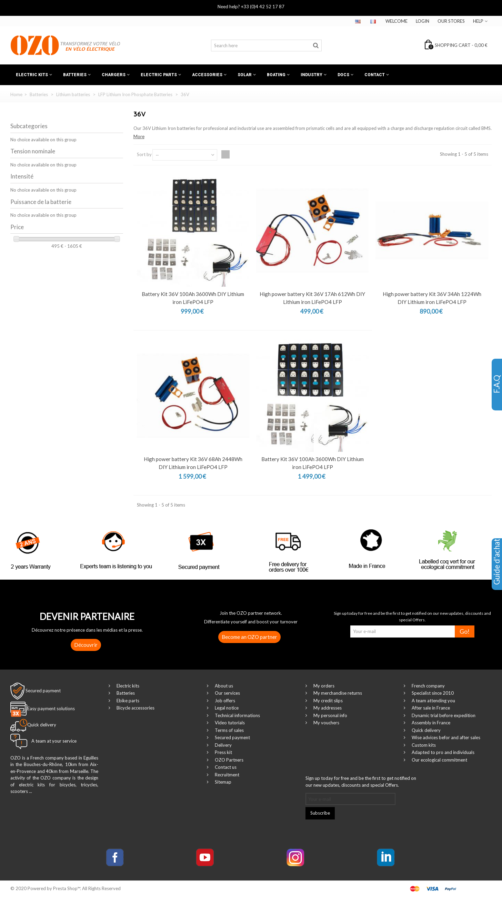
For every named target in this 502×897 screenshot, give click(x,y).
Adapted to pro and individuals (442, 752)
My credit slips (327, 700)
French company (428, 686)
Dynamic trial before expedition (443, 715)
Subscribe (320, 813)
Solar (245, 74)
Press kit (223, 752)
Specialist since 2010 (432, 693)
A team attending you (433, 700)
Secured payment (43, 690)
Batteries (75, 74)
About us (223, 686)
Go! (465, 631)
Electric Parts (159, 74)
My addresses (327, 708)
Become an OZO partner (249, 637)
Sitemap (222, 782)
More (138, 136)
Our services (227, 693)
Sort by (144, 154)
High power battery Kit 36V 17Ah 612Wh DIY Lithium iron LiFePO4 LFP (312, 298)
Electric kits (32, 74)
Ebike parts (127, 700)
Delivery (223, 745)
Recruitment (226, 774)
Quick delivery (426, 730)
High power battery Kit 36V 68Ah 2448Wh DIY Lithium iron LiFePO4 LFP (193, 463)
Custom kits (423, 745)
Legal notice (226, 708)
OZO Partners (228, 760)
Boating (276, 74)
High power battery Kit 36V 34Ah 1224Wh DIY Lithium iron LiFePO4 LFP (432, 298)
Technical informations (237, 715)
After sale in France (430, 708)
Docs (343, 74)
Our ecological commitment (439, 760)
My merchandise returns (337, 693)
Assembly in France (430, 722)
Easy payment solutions (51, 708)
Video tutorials (229, 722)
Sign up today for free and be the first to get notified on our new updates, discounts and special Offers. (360, 781)
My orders (323, 686)
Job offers (224, 700)
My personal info (329, 715)
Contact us (225, 767)
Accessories (207, 74)
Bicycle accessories (135, 708)
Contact (374, 74)
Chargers (114, 74)
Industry (311, 74)
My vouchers (325, 722)
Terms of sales (229, 730)
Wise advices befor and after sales (445, 737)
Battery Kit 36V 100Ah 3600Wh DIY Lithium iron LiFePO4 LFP (193, 298)
